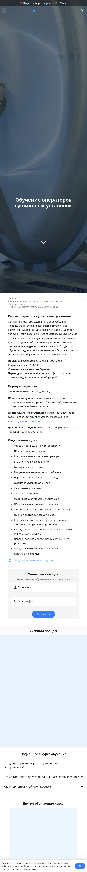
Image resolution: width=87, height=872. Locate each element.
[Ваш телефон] (43, 601)
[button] (44, 10)
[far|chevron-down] (43, 242)
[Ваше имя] (43, 587)
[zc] (4, 10)
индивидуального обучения (24, 421)
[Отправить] (43, 614)
